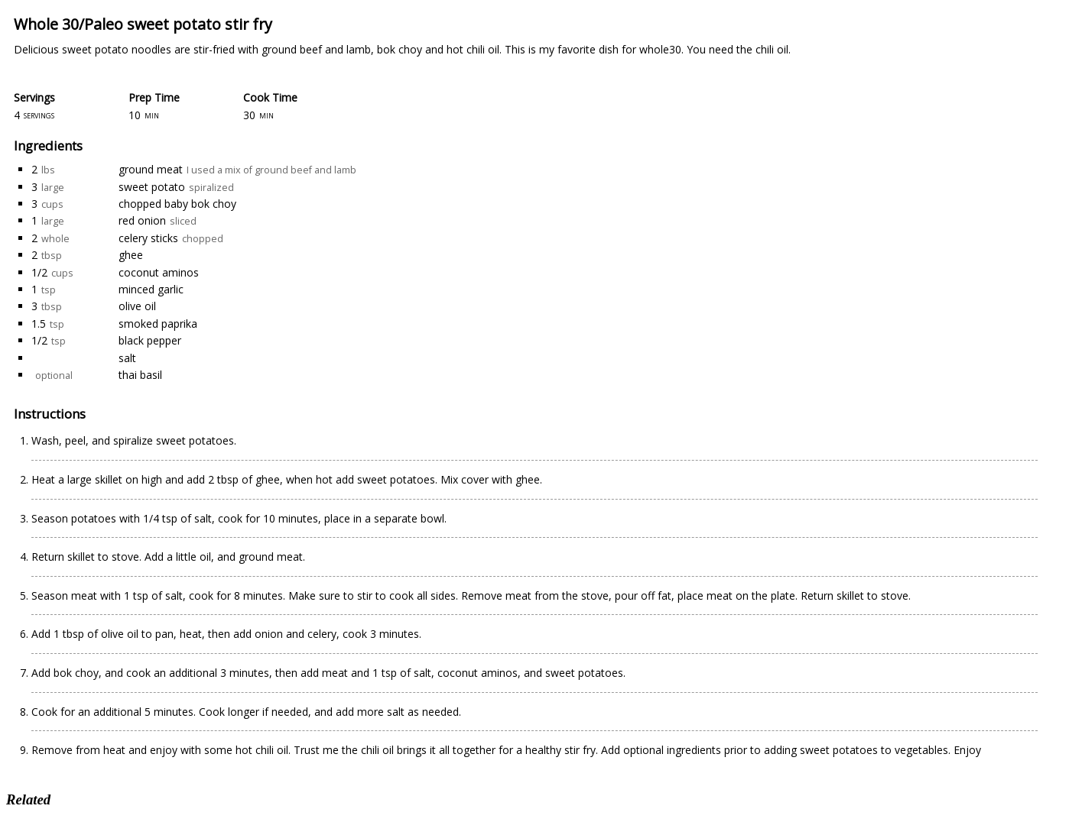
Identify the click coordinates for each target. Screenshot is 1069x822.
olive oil (137, 306)
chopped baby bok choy (177, 203)
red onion (142, 220)
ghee (131, 255)
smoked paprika (158, 323)
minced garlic (151, 289)
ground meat (151, 169)
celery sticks (148, 238)
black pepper (150, 340)
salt (127, 358)
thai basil (140, 374)
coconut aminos (159, 272)
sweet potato (152, 187)
